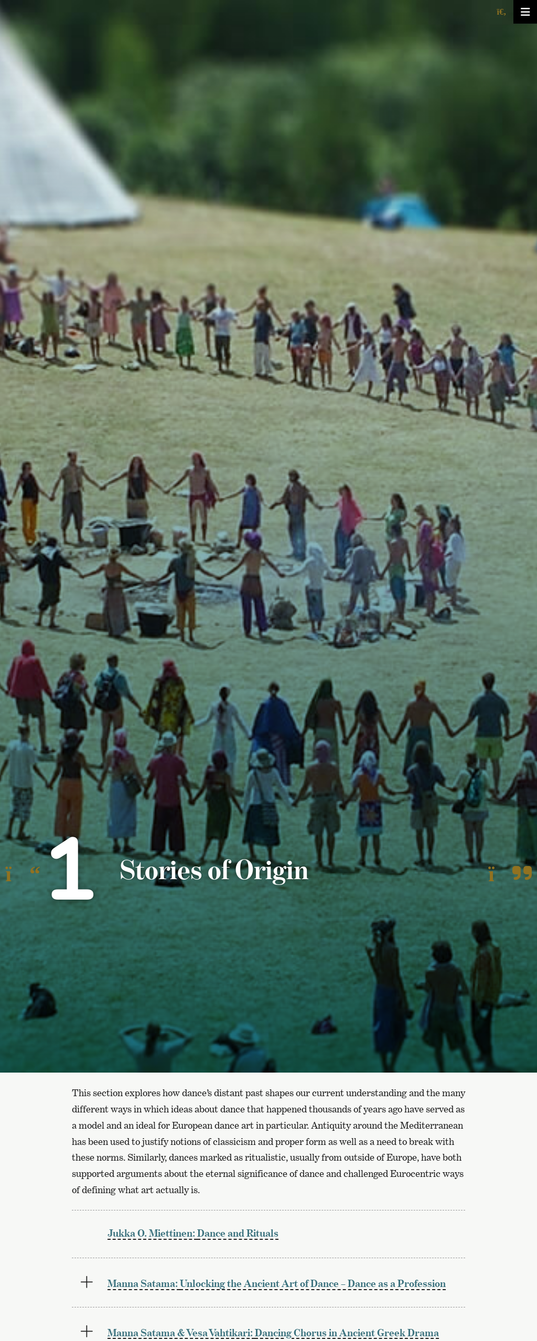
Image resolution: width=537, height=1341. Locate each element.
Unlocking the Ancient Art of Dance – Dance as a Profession (277, 1283)
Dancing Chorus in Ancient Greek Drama (273, 1332)
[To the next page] (510, 874)
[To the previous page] (22, 874)
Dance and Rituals (193, 1233)
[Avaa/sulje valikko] (525, 12)
